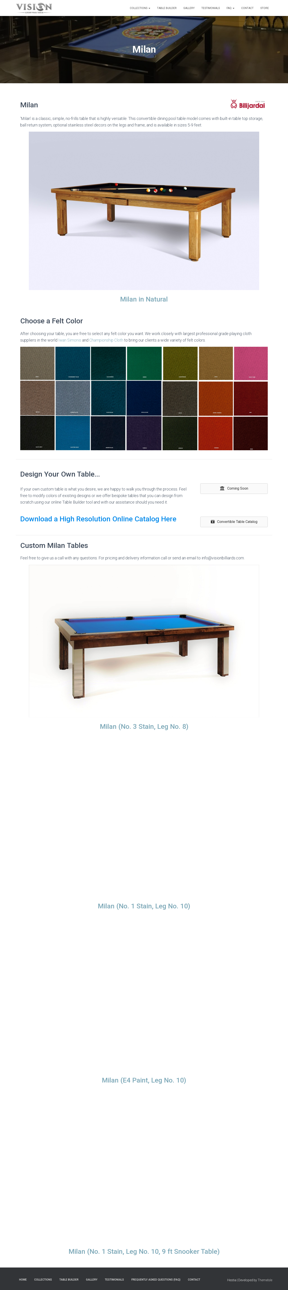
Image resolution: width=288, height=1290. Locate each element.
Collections (140, 8)
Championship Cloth (107, 340)
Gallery (189, 8)
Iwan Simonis (69, 340)
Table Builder (167, 8)
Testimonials (210, 8)
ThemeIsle (265, 1280)
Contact (247, 8)
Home (23, 1279)
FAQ (230, 8)
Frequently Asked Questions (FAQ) (155, 1279)
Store (264, 8)
